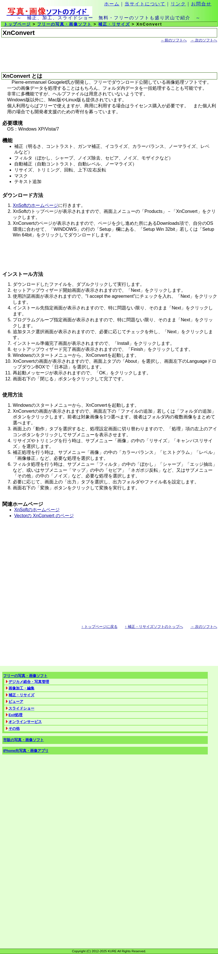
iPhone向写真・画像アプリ (26, 750)
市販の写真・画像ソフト (23, 740)
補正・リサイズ (114, 24)
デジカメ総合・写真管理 (29, 682)
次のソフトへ (203, 40)
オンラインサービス (25, 722)
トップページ (17, 24)
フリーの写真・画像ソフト (64, 24)
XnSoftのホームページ (35, 205)
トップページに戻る (99, 626)
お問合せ (201, 3)
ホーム (112, 3)
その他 (14, 728)
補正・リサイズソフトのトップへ (154, 626)
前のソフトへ (174, 40)
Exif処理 (15, 715)
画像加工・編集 (21, 688)
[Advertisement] (67, 57)
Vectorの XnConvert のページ (44, 515)
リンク (178, 3)
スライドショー (21, 708)
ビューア (16, 701)
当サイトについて (145, 3)
